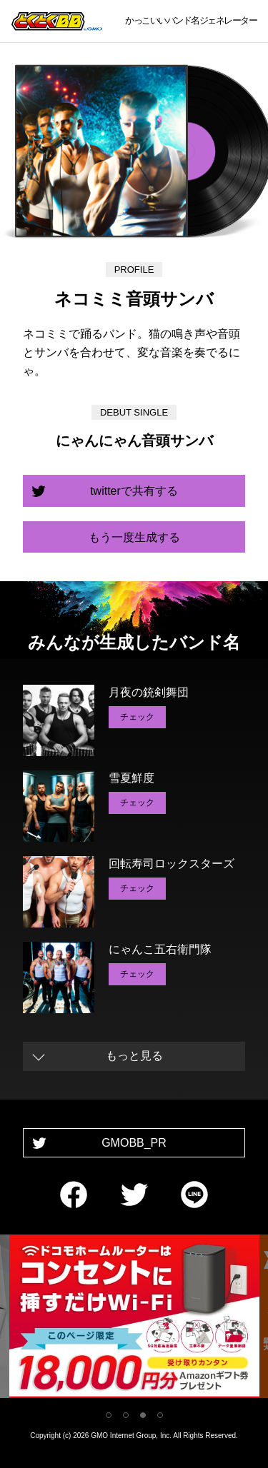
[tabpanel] (134, 1319)
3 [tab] (143, 1415)
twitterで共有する (134, 491)
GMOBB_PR (134, 1143)
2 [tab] (125, 1415)
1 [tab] (108, 1415)
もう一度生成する (134, 537)
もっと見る (134, 1056)
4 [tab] (160, 1415)
